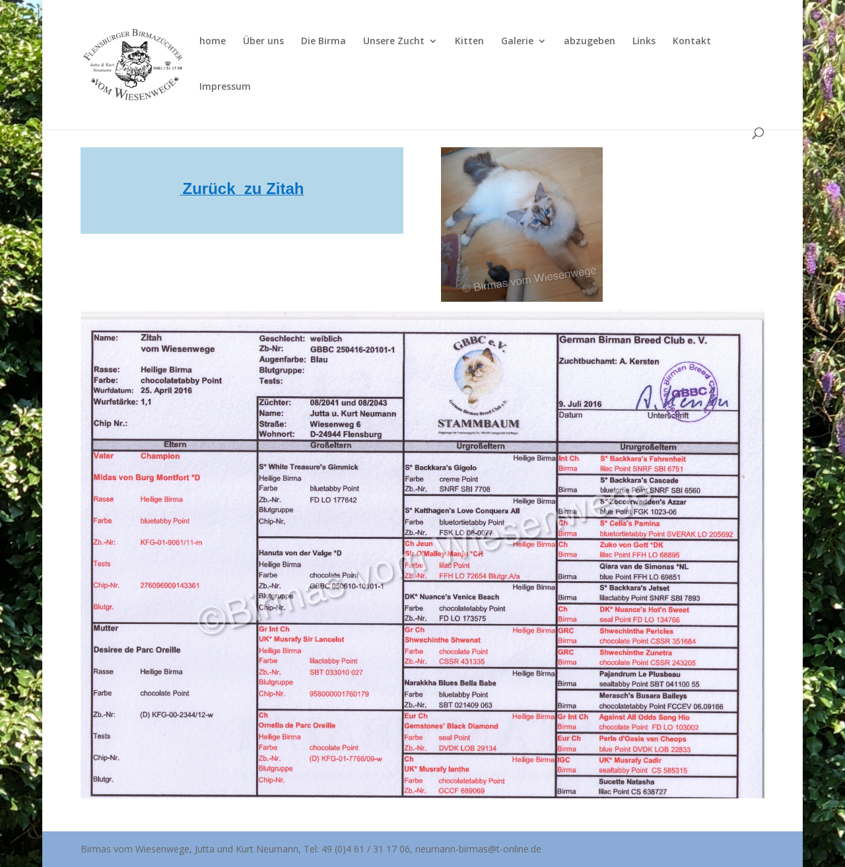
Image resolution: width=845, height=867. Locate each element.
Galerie (517, 41)
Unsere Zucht (393, 41)
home (212, 41)
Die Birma (323, 41)
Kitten (469, 41)
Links (644, 41)
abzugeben (589, 41)
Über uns (263, 41)
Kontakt (692, 41)
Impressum (225, 87)
